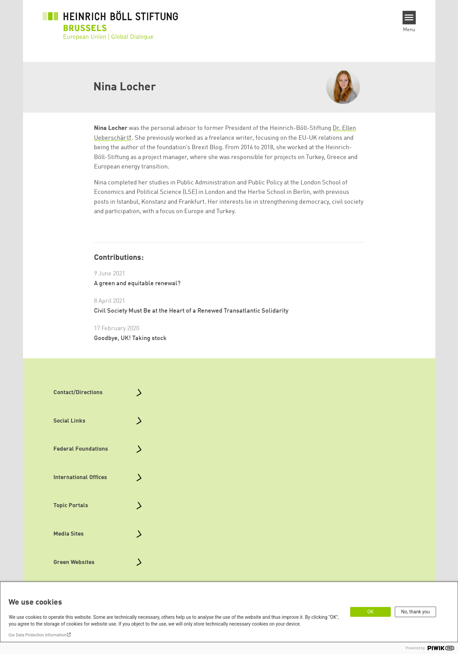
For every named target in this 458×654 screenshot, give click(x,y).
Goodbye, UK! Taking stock (130, 338)
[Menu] (409, 17)
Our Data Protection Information (37, 635)
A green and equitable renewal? (137, 283)
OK (370, 611)
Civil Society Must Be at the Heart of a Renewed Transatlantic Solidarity (191, 311)
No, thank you (415, 611)
